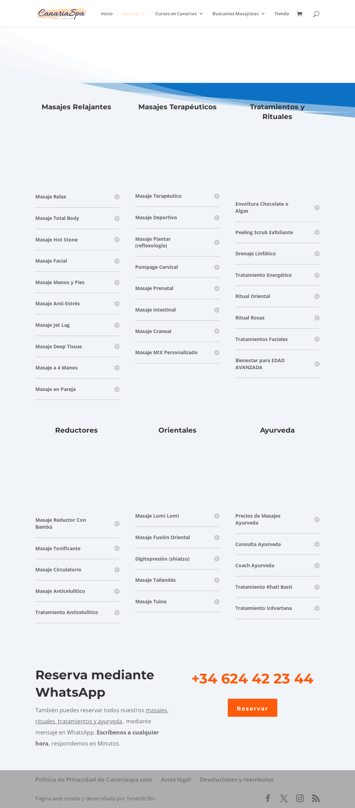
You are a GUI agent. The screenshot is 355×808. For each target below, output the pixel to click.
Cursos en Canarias (176, 14)
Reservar (252, 708)
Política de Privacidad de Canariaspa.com (93, 779)
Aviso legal (176, 779)
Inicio (107, 14)
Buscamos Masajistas (236, 14)
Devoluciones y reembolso (237, 779)
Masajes (130, 14)
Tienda (282, 14)
